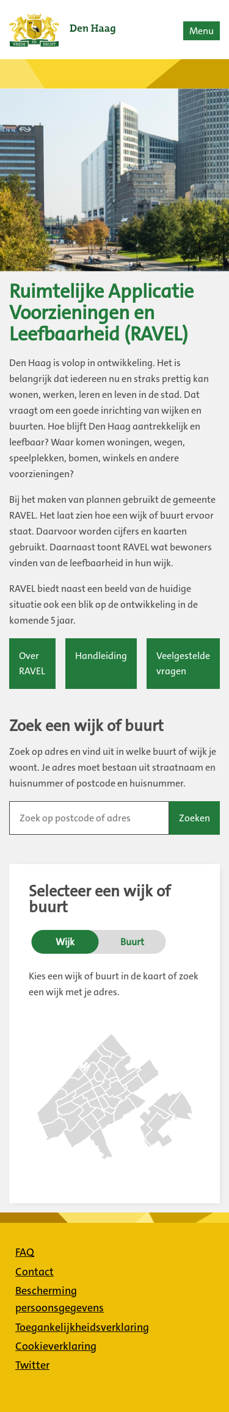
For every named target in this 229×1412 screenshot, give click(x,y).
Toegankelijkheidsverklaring (82, 1327)
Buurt (132, 941)
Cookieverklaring (55, 1346)
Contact (34, 1271)
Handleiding (101, 655)
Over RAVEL (32, 663)
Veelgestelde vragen (183, 663)
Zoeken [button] (194, 818)
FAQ (24, 1252)
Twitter (32, 1365)
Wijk (65, 941)
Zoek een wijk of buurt (86, 726)
